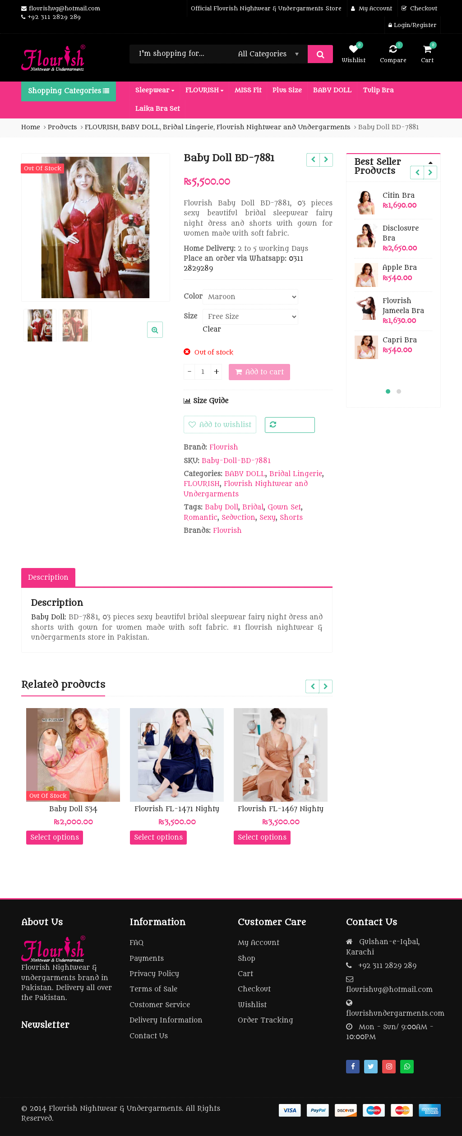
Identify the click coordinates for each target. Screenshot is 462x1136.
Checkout (254, 989)
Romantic (200, 518)
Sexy (267, 518)
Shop (246, 959)
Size (190, 317)
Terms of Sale (153, 989)
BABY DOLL (332, 90)
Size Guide (206, 401)
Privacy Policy (154, 974)
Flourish (223, 447)
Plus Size (287, 90)
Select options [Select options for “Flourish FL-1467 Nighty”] (262, 837)
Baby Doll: (48, 617)
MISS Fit (248, 90)
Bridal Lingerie (295, 474)
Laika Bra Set (157, 109)
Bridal (252, 507)
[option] (95, 227)
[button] (162, 337)
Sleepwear (154, 90)
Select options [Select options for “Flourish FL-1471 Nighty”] (158, 837)
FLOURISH (204, 90)
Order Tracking (265, 1020)
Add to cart (264, 372)
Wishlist (252, 1005)
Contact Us (148, 1036)
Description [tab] (48, 578)
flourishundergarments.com (395, 1014)
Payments (146, 959)
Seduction (238, 518)
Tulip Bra (378, 90)
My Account (258, 943)
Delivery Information (166, 1020)
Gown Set (284, 507)
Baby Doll (221, 507)
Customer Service (159, 1005)
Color (193, 297)
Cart (245, 974)
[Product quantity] (203, 372)
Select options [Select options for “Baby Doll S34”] (54, 837)
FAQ (136, 943)
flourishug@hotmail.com (389, 990)
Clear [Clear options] (212, 329)
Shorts (291, 518)
